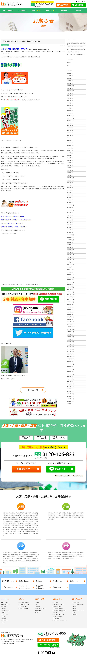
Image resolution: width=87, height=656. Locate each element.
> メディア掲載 (4, 620)
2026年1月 (70, 83)
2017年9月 (70, 331)
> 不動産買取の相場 (57, 606)
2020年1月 (70, 262)
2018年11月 (70, 297)
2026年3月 (70, 78)
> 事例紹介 (3, 612)
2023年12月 (70, 145)
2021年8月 (70, 214)
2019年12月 (70, 264)
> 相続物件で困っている (24, 604)
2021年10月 (70, 209)
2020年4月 (70, 254)
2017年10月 (70, 329)
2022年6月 (70, 190)
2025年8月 (70, 95)
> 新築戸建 (74, 606)
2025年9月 (70, 93)
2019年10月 (70, 269)
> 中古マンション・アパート (78, 610)
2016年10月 (70, 359)
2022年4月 (70, 195)
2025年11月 (70, 88)
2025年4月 (70, 105)
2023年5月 (70, 162)
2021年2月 (70, 229)
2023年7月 (70, 157)
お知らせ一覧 (33, 390)
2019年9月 (70, 272)
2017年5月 (70, 341)
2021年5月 (70, 222)
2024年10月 (70, 120)
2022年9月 (70, 182)
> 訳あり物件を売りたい (24, 602)
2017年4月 (70, 344)
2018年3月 (70, 316)
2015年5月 (70, 401)
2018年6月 (70, 309)
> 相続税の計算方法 (57, 618)
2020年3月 (70, 257)
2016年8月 (70, 364)
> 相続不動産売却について (58, 614)
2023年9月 (70, 152)
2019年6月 (70, 279)
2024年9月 (70, 123)
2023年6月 (70, 160)
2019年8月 (70, 274)
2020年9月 (70, 242)
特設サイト (64, 10)
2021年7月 (70, 217)
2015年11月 (70, 386)
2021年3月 (70, 227)
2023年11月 (70, 147)
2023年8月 (70, 155)
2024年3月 (70, 137)
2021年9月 (70, 212)
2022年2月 (70, 200)
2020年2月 (70, 259)
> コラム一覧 (55, 602)
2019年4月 (70, 284)
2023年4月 (70, 165)
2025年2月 (70, 110)
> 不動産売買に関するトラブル (59, 610)
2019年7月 (70, 277)
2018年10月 (70, 299)
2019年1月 (70, 292)
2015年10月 (70, 388)
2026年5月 (70, 73)
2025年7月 (70, 98)
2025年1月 (70, 113)
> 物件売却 (3, 606)
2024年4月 (70, 135)
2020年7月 (70, 247)
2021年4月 (70, 224)
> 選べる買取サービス (5, 604)
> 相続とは (55, 612)
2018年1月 (70, 321)
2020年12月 (70, 234)
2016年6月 (70, 369)
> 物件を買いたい (75, 602)
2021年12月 (70, 205)
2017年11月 (70, 326)
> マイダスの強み (4, 602)
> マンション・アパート (40, 608)
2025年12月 (70, 85)
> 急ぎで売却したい (23, 606)
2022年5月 (70, 192)
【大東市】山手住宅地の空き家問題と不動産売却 (76, 44)
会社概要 (78, 10)
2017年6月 (70, 339)
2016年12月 (70, 354)
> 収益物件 (74, 614)
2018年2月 (70, 319)
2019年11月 (70, 267)
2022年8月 (70, 185)
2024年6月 (70, 130)
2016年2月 (70, 378)
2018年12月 (70, 294)
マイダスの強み (22, 10)
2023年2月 (70, 170)
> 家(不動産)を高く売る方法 (59, 604)
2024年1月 (70, 142)
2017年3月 (70, 346)
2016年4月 (70, 373)
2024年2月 (70, 140)
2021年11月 (70, 207)
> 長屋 (36, 604)
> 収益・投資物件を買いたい (78, 604)
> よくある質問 (4, 614)
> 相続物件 (3, 608)
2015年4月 (70, 403)
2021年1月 (70, 232)
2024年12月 (70, 115)
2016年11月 (70, 356)
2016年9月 (70, 361)
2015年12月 (70, 383)
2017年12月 (70, 324)
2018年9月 (70, 301)
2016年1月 (70, 381)
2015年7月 (70, 396)
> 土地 (36, 612)
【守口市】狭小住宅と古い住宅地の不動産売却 (76, 54)
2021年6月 (70, 219)
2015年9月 (70, 391)
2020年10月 (70, 239)
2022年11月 (70, 177)
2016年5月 (70, 371)
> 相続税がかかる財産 (57, 616)
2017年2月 (70, 349)
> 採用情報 (3, 618)
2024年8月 (70, 125)
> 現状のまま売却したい (24, 608)
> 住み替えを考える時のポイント (60, 620)
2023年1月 (70, 172)
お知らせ (68, 65)
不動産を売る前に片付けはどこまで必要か (75, 46)
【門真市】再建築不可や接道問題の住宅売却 (76, 49)
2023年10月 (70, 150)
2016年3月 (70, 376)
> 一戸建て (37, 606)
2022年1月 (70, 202)
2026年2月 (70, 80)
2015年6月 (70, 398)
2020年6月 (70, 249)
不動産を (36, 10)
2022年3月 (70, 197)
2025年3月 (70, 108)
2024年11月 (70, 118)
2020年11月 (70, 237)
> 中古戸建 (74, 608)
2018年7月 (70, 306)
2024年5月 (70, 133)
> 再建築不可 (38, 610)
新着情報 (5, 45)
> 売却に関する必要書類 (58, 608)
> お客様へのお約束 (5, 610)
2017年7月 (70, 336)
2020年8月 (70, 244)
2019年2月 (70, 289)
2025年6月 (70, 100)
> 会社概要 (3, 616)
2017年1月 (70, 351)
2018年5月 (70, 311)
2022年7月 (70, 187)
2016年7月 (70, 366)
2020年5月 (70, 252)
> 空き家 (37, 602)
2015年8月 (70, 393)
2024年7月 (70, 128)
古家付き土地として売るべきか (73, 51)
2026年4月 (70, 75)
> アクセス (3, 622)
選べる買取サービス (8, 10)
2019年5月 (70, 282)
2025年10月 (70, 90)
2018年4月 (70, 314)
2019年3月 (70, 287)
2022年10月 (70, 180)
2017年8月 (70, 334)
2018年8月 (70, 304)
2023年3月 (70, 167)
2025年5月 (70, 103)
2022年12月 (70, 175)
